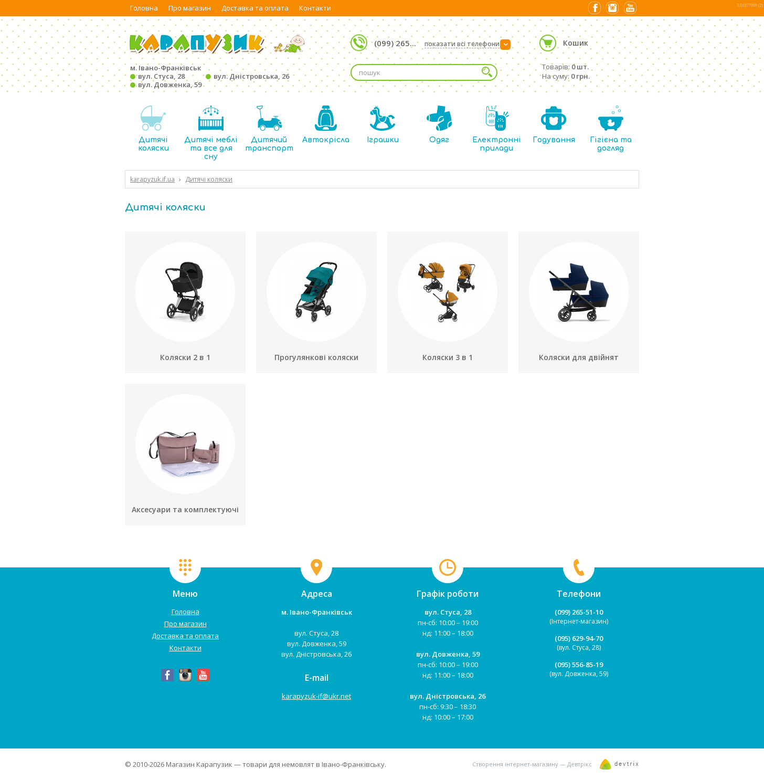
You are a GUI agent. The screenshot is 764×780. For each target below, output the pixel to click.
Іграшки (383, 125)
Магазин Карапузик (199, 764)
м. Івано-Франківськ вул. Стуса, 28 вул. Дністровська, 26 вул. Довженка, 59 (209, 76)
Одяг (439, 125)
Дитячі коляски (153, 129)
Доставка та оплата (255, 8)
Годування (554, 125)
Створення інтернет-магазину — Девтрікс (532, 764)
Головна (144, 8)
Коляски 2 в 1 (185, 357)
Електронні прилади (496, 129)
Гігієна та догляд (611, 129)
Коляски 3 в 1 (447, 357)
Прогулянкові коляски (316, 357)
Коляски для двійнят (579, 357)
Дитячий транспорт (269, 129)
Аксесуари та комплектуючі (185, 509)
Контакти (315, 8)
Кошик (575, 43)
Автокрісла (325, 125)
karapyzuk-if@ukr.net (316, 696)
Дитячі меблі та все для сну (211, 133)
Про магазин (189, 8)
